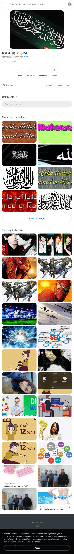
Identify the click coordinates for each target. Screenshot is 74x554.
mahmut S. (7, 57)
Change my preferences (31, 542)
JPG (5, 62)
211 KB (13, 62)
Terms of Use (37, 522)
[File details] (19, 132)
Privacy (37, 526)
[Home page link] (5, 4)
